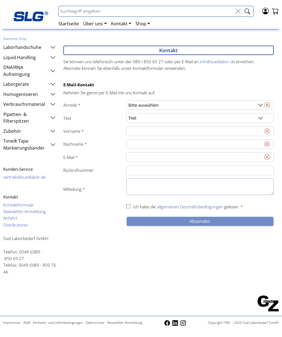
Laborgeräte (29, 84)
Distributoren (15, 225)
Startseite (68, 23)
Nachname (75, 144)
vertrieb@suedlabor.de (24, 177)
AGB (26, 322)
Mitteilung (74, 189)
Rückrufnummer (78, 170)
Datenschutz (95, 322)
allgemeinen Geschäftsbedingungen (190, 206)
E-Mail (70, 157)
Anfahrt (10, 218)
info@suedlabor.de (217, 61)
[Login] (265, 10)
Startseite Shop (14, 38)
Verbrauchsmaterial (29, 104)
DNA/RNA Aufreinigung (29, 70)
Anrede (71, 105)
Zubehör (29, 131)
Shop (140, 23)
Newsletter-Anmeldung (24, 211)
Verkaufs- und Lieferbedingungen (58, 322)
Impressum (12, 322)
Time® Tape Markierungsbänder (29, 144)
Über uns (93, 23)
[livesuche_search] (247, 11)
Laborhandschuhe (29, 47)
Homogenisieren (29, 94)
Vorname (73, 131)
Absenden (199, 221)
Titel (67, 118)
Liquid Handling (29, 57)
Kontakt (119, 23)
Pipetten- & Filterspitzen (29, 117)
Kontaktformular (18, 205)
